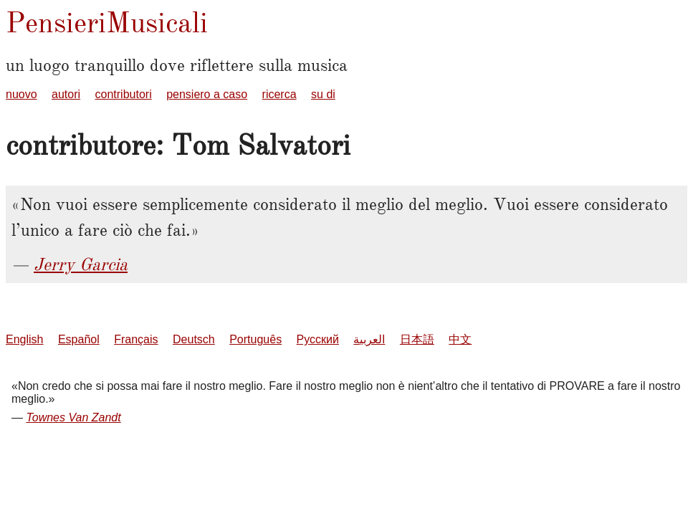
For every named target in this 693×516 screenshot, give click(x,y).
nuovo (21, 94)
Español (79, 339)
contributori (123, 94)
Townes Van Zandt (73, 417)
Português (255, 339)
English (24, 339)
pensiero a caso (206, 94)
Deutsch (194, 339)
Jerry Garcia (81, 264)
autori (66, 94)
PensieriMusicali (107, 22)
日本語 (417, 339)
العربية (369, 339)
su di (323, 94)
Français (136, 339)
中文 (460, 339)
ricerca (279, 94)
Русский (318, 339)
